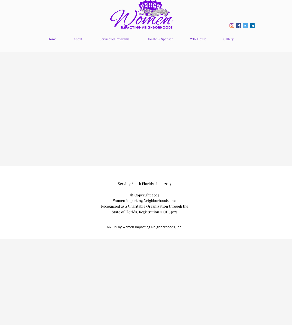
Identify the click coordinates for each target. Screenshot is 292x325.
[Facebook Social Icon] (238, 25)
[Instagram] (231, 25)
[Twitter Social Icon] (245, 25)
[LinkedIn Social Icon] (252, 25)
